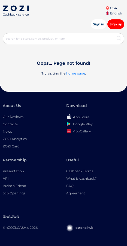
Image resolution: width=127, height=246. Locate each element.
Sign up (116, 24)
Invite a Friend (14, 186)
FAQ (70, 186)
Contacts (10, 124)
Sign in (98, 24)
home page (75, 73)
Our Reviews (13, 117)
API (6, 178)
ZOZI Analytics (15, 139)
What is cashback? (81, 178)
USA (111, 8)
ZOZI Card (11, 146)
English (114, 13)
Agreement (75, 193)
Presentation (13, 171)
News (7, 131)
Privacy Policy (11, 216)
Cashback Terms (79, 171)
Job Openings (14, 193)
